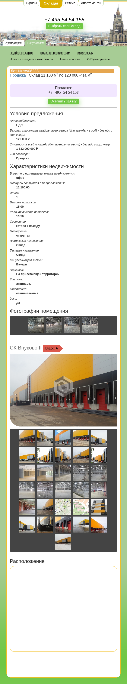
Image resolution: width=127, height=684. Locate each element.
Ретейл (70, 3)
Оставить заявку (63, 101)
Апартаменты (91, 3)
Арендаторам (13, 42)
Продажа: (63, 88)
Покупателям (35, 42)
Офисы (31, 3)
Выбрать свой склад (64, 26)
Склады (51, 3)
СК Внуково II (26, 348)
